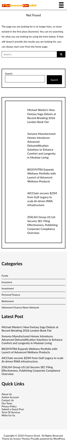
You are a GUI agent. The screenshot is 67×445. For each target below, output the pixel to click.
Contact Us (8, 400)
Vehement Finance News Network (20, 307)
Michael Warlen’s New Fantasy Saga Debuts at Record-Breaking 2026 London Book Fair (30, 328)
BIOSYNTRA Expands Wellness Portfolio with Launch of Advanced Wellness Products (29, 350)
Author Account (10, 397)
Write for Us (8, 415)
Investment (8, 288)
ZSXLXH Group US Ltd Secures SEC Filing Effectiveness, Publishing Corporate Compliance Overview (42, 224)
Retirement (8, 301)
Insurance (7, 282)
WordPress (59, 438)
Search (8, 73)
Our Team (7, 403)
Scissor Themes (21, 438)
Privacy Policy (9, 406)
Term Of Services (11, 412)
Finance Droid (32, 435)
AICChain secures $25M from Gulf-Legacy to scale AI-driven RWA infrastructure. (32, 359)
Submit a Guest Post (13, 409)
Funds (5, 275)
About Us (7, 394)
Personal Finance (11, 294)
